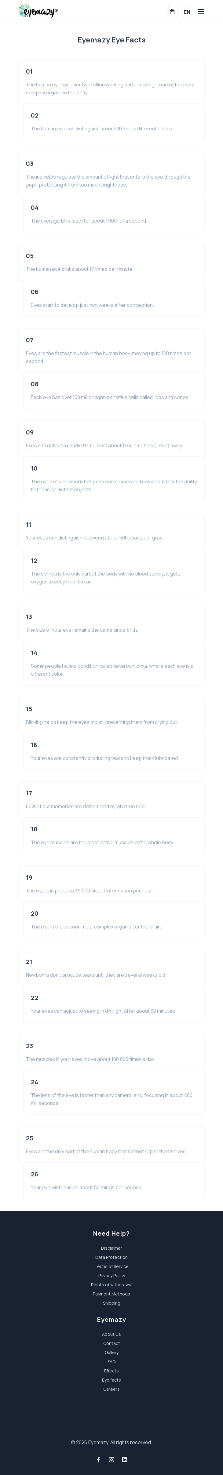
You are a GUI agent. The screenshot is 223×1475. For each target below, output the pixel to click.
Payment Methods (111, 1294)
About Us (111, 1334)
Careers (111, 1389)
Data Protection (111, 1257)
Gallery (112, 1352)
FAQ (111, 1361)
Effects (111, 1371)
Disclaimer (111, 1248)
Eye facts (111, 1380)
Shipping (111, 1303)
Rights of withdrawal (111, 1285)
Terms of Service (111, 1266)
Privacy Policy (111, 1275)
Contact (111, 1343)
